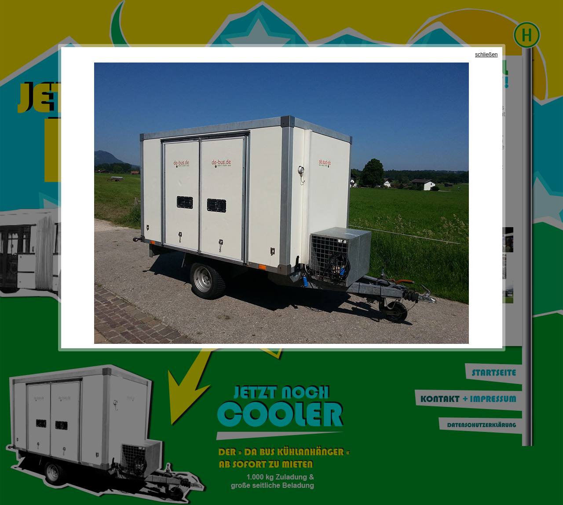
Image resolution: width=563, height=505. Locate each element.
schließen (486, 55)
